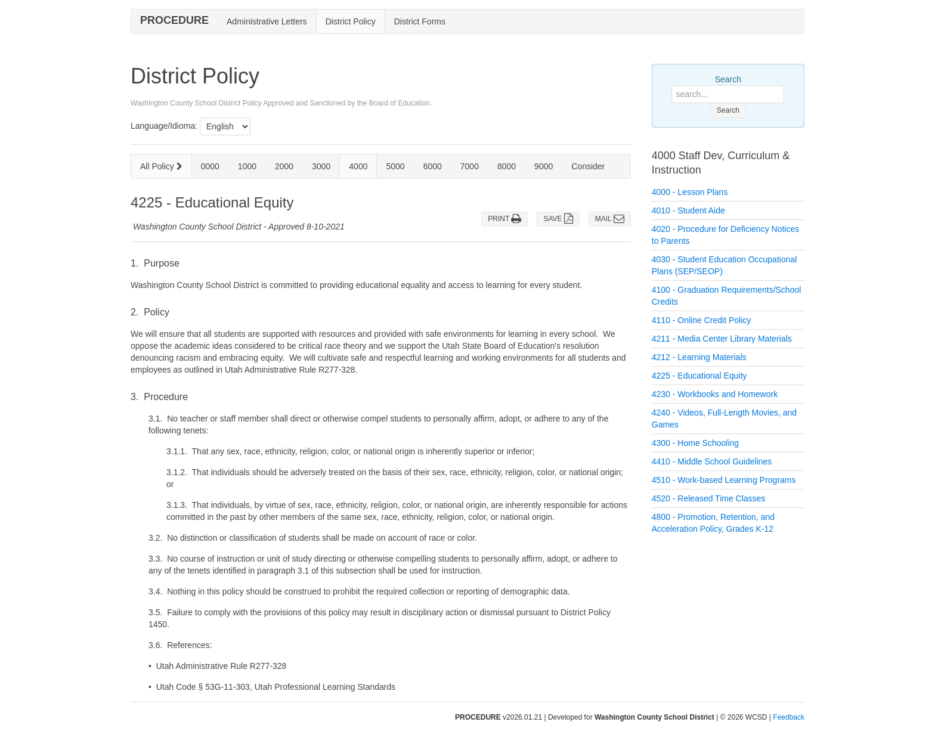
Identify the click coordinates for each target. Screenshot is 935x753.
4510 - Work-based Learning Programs (724, 480)
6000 (432, 166)
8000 (506, 166)
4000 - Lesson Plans (690, 192)
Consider (588, 166)
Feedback (788, 717)
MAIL (609, 218)
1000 (247, 166)
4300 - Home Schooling (695, 443)
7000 (469, 166)
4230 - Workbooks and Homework (715, 394)
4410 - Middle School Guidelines (712, 461)
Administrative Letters (267, 21)
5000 (395, 166)
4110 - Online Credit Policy (701, 320)
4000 (358, 166)
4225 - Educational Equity (699, 375)
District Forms (419, 21)
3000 (321, 166)
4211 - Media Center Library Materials (722, 338)
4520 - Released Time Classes (709, 498)
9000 (543, 166)
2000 (284, 166)
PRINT (504, 218)
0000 (210, 166)
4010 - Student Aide (688, 210)
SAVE (557, 218)
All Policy (161, 166)
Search (728, 79)
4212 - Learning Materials (699, 357)
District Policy (351, 21)
